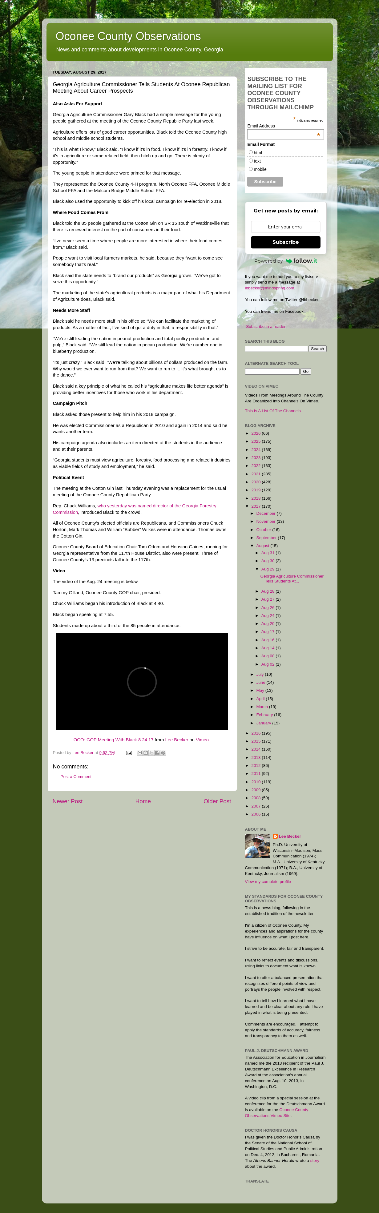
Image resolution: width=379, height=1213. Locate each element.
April (261, 698)
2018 (256, 498)
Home (143, 801)
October (264, 529)
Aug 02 (268, 664)
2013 (256, 757)
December (266, 513)
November (266, 521)
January (264, 723)
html (258, 152)
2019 (256, 490)
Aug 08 (268, 656)
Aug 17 (268, 631)
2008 (256, 798)
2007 (256, 806)
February (265, 714)
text (257, 161)
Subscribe (285, 242)
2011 (256, 773)
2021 (256, 474)
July (260, 674)
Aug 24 (268, 615)
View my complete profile (268, 881)
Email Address (283, 125)
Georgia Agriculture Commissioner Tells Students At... (292, 578)
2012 (256, 765)
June (261, 682)
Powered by (285, 261)
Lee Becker (176, 739)
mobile (260, 169)
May (260, 690)
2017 (256, 506)
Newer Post (68, 801)
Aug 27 (268, 599)
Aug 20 (268, 623)
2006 (256, 814)
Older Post (217, 801)
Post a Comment (76, 776)
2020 (256, 482)
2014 (256, 749)
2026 (256, 433)
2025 (256, 441)
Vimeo (202, 739)
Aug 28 (268, 591)
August (263, 545)
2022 (256, 465)
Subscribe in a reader (265, 326)
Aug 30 (268, 560)
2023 (256, 457)
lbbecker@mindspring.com (269, 288)
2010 (256, 782)
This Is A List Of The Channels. (273, 411)
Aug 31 (268, 552)
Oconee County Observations (128, 36)
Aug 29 (268, 569)
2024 (256, 449)
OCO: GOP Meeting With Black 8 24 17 (114, 739)
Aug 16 (268, 640)
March (262, 706)
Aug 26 (268, 607)
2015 (256, 741)
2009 (256, 790)
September (267, 537)
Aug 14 (268, 648)
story (314, 1160)
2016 (256, 733)
